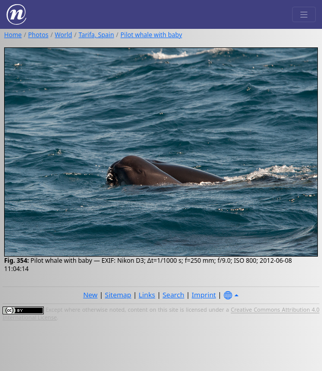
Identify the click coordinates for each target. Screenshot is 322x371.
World (63, 34)
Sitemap (118, 294)
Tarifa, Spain (96, 34)
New (90, 294)
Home (13, 34)
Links (147, 294)
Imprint (204, 294)
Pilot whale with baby (151, 34)
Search (173, 294)
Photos (38, 34)
